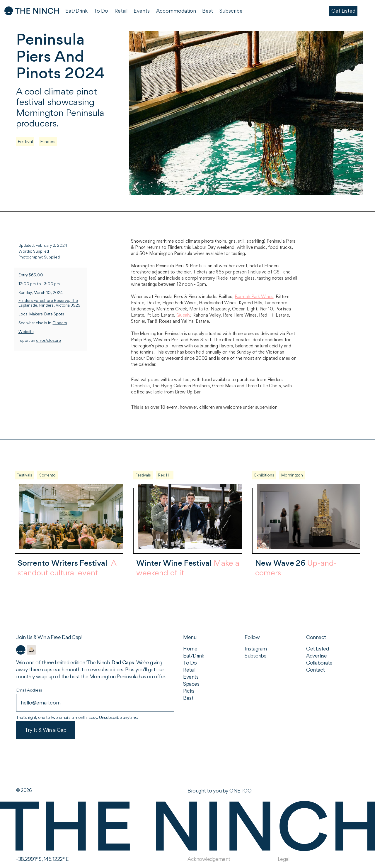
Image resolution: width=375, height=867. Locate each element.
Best (188, 698)
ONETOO (240, 790)
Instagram (256, 648)
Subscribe (256, 656)
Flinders (47, 141)
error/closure (48, 340)
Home (190, 648)
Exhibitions (264, 475)
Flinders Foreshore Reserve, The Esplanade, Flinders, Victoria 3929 (49, 302)
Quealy (183, 315)
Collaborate (319, 663)
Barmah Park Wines (254, 296)
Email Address (29, 689)
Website (26, 331)
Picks (189, 691)
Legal (283, 859)
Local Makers (30, 314)
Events (190, 677)
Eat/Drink (193, 656)
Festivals (24, 475)
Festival (25, 141)
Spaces (191, 684)
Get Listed (317, 648)
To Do (190, 663)
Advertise (316, 656)
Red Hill (164, 475)
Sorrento (47, 475)
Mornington (292, 475)
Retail (189, 670)
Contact (315, 670)
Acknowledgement (209, 859)
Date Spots (54, 314)
